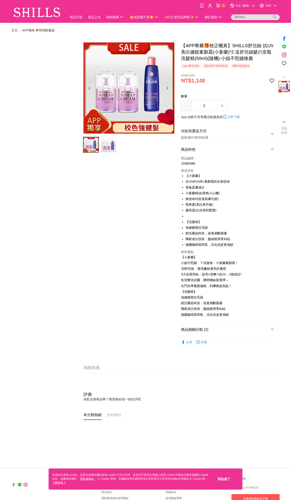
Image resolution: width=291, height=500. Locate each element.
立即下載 (231, 117)
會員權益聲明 (174, 498)
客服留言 (171, 492)
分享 (186, 342)
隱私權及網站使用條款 (115, 498)
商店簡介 (106, 492)
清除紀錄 (284, 130)
